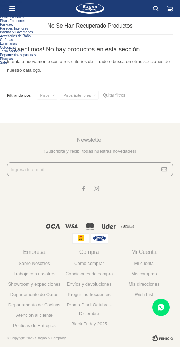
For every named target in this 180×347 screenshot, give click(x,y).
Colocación (8, 47)
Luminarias (8, 44)
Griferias (6, 40)
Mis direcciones (144, 284)
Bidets (5, 6)
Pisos (45, 95)
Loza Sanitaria (11, 2)
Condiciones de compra (89, 273)
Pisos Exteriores (77, 95)
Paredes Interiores (14, 28)
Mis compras (144, 273)
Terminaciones (11, 51)
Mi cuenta (144, 263)
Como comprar (89, 263)
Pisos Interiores (12, 17)
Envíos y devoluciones (89, 284)
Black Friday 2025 (89, 323)
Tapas (4, 9)
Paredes (6, 25)
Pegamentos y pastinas (18, 55)
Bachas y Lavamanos (16, 32)
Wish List (144, 294)
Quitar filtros (114, 95)
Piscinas (6, 59)
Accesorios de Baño (15, 36)
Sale (3, 63)
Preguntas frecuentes (89, 294)
